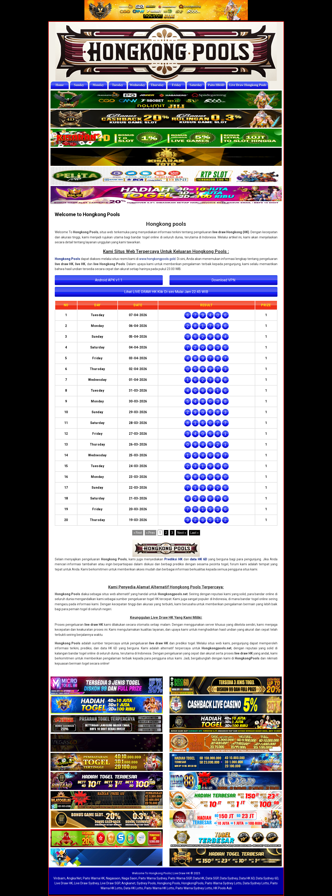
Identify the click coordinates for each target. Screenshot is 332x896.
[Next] (182, 533)
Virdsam (59, 878)
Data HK (198, 878)
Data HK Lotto (133, 888)
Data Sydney (229, 878)
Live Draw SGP (110, 883)
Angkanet (128, 883)
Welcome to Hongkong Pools (87, 214)
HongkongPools (192, 883)
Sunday (79, 85)
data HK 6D (198, 559)
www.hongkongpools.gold (157, 259)
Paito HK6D (217, 85)
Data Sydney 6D (267, 878)
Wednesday (137, 85)
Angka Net (74, 878)
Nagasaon (113, 878)
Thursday (157, 85)
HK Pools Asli (222, 888)
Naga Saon (129, 878)
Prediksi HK (173, 559)
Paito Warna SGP (180, 878)
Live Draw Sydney (86, 883)
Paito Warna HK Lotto (159, 888)
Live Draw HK (64, 883)
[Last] (194, 533)
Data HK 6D (247, 878)
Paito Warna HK (94, 878)
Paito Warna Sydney (153, 878)
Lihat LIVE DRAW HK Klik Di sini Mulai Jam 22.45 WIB (166, 292)
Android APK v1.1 (108, 280)
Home (60, 85)
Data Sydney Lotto (256, 883)
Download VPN (223, 280)
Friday (176, 85)
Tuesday (117, 85)
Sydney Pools (146, 883)
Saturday (196, 85)
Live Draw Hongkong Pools (248, 85)
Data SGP (212, 878)
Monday (98, 85)
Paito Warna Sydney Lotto (223, 883)
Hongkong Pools (67, 259)
